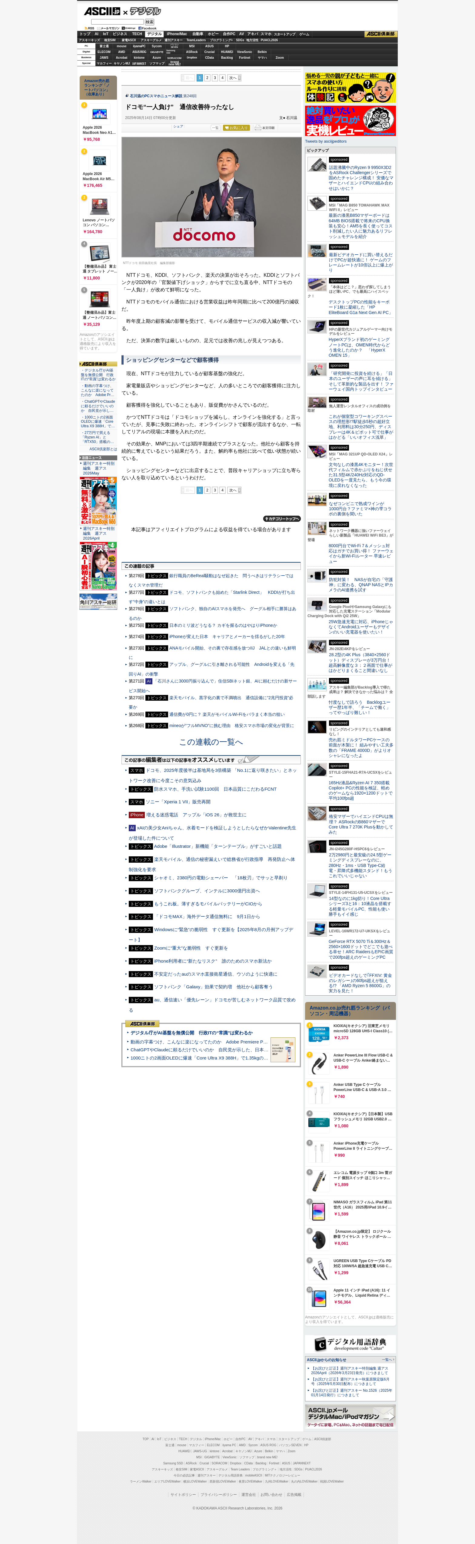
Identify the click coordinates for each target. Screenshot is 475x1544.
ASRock (192, 52)
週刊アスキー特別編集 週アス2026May (99, 468)
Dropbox (192, 57)
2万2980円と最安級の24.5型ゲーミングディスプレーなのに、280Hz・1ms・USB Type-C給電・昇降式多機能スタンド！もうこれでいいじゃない (360, 865)
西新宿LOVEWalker (223, 1481)
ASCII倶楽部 (381, 34)
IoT (105, 34)
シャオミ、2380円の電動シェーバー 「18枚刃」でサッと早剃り (221, 877)
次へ (233, 78)
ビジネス (120, 34)
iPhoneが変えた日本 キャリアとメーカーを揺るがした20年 (227, 636)
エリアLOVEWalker (167, 1481)
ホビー (213, 34)
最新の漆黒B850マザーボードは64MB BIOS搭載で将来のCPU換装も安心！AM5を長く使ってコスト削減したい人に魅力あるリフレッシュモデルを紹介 (361, 226)
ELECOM (104, 52)
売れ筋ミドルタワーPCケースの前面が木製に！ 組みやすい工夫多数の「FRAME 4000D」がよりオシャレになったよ (361, 747)
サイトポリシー (183, 1495)
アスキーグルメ (151, 40)
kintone (139, 57)
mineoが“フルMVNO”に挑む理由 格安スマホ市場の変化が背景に (231, 725)
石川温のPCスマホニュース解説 (156, 96)
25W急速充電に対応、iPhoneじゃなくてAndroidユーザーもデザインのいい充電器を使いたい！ (361, 627)
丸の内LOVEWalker (304, 1481)
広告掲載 (294, 1495)
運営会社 (248, 1495)
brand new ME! (267, 1457)
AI (96, 34)
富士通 (104, 46)
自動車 (197, 34)
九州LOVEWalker (276, 1481)
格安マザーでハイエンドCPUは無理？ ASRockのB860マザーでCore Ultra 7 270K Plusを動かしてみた (361, 824)
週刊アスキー (173, 40)
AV (241, 34)
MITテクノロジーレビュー (282, 1475)
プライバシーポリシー (219, 1495)
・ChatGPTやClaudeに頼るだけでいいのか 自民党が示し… (98, 406)
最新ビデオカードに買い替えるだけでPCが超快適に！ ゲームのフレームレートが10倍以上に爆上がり (361, 262)
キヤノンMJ (122, 63)
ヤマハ (262, 57)
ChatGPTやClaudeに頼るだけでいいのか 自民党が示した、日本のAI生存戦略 (211, 1049)
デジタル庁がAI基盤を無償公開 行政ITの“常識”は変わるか (192, 1032)
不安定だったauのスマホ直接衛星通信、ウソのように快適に (215, 974)
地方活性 (252, 40)
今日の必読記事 (184, 1475)
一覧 (215, 128)
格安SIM (110, 40)
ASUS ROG (139, 52)
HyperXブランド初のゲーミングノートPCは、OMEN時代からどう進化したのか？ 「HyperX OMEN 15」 (359, 347)
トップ (84, 34)
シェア (178, 126)
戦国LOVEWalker (332, 1481)
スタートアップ (284, 34)
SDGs (240, 40)
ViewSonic (244, 52)
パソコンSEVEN (174, 46)
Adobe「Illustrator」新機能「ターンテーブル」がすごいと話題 (217, 846)
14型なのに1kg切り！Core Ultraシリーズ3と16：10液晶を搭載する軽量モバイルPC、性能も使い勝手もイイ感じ (360, 906)
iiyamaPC (139, 46)
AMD (121, 52)
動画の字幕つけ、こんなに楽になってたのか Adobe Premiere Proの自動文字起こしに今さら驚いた (233, 1041)
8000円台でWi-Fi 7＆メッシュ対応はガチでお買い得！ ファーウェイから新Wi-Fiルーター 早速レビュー (361, 553)
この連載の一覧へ (211, 741)
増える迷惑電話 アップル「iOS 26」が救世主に (196, 814)
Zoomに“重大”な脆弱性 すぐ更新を (191, 948)
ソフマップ (156, 63)
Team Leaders (240, 1469)
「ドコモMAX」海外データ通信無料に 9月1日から (207, 916)
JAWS (104, 57)
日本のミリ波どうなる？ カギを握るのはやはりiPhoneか (223, 625)
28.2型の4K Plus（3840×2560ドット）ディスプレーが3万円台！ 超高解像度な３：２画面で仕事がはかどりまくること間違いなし (360, 662)
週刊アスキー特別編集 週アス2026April (99, 533)
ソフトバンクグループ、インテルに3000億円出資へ (207, 890)
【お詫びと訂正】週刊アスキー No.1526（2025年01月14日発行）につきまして (351, 1392)
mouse (121, 46)
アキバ (252, 34)
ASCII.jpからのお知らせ (326, 1360)
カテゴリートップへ (282, 519)
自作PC (229, 34)
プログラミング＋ (265, 1469)
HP (227, 46)
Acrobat (122, 57)
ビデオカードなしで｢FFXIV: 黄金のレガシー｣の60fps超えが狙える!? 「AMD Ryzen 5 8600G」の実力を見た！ (360, 983)
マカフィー (104, 63)
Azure (157, 57)
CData (209, 57)
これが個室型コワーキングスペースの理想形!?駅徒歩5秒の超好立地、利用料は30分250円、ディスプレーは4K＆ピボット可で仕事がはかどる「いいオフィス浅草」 (361, 427)
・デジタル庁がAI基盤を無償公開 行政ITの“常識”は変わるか (98, 375)
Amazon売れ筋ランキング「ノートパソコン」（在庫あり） (97, 87)
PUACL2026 (269, 40)
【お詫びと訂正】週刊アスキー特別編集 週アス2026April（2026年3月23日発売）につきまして (349, 1370)
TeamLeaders (196, 40)
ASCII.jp (102, 11)
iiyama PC (229, 1445)
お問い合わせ (271, 1495)
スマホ (266, 34)
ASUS (209, 46)
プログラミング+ (221, 40)
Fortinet (244, 57)
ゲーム (304, 34)
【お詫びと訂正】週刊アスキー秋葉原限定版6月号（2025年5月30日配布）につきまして (350, 1381)
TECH (137, 34)
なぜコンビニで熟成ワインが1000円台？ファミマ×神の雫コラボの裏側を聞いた (360, 509)
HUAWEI (227, 52)
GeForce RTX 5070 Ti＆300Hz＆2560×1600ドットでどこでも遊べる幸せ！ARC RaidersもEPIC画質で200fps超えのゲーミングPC (361, 949)
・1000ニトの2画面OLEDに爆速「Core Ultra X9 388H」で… (98, 421)
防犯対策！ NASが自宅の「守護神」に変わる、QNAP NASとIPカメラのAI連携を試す (361, 585)
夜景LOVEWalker (250, 1481)
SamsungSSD (170, 51)
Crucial (209, 52)
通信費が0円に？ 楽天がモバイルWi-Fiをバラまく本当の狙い (226, 714)
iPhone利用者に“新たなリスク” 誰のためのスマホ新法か (212, 961)
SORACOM (220, 1463)
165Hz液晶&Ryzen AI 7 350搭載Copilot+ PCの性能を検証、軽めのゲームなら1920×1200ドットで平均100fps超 (361, 790)
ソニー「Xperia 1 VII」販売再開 (178, 801)
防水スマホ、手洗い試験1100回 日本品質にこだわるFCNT (215, 789)
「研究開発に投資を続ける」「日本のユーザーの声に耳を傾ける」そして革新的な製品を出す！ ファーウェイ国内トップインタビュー (361, 381)
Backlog (227, 57)
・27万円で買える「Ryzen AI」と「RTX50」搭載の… (97, 437)
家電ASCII (129, 40)
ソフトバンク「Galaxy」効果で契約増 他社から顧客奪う (213, 986)
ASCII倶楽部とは (103, 449)
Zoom (280, 57)
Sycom (157, 46)
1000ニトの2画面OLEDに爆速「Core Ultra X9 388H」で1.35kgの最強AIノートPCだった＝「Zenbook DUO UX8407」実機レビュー (264, 1057)
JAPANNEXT (139, 63)
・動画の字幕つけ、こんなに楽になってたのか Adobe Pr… (97, 390)
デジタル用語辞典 (230, 1475)
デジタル (142, 10)
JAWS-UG (200, 1451)
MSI (192, 46)
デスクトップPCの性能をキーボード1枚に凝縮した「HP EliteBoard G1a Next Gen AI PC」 (361, 307)
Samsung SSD (173, 1463)
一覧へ (387, 1359)
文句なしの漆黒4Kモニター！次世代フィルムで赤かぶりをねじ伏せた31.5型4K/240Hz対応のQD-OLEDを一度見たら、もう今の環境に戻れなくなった (361, 475)
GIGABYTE (156, 52)
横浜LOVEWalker (195, 1481)
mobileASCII (253, 1475)
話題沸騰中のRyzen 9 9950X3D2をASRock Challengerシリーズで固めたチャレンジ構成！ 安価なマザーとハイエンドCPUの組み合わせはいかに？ (361, 178)
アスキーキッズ (89, 40)
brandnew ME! (174, 63)
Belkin (262, 52)
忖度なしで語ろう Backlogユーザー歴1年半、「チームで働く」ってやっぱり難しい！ (359, 707)
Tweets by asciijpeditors (326, 141)
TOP (146, 1439)
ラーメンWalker (140, 1481)
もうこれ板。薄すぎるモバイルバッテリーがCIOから (208, 903)
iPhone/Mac (177, 34)
